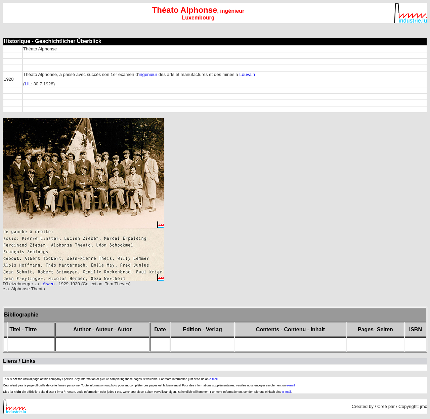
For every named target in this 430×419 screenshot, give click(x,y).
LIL (28, 83)
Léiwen (47, 283)
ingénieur (148, 74)
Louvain (247, 74)
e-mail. (213, 379)
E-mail (286, 391)
